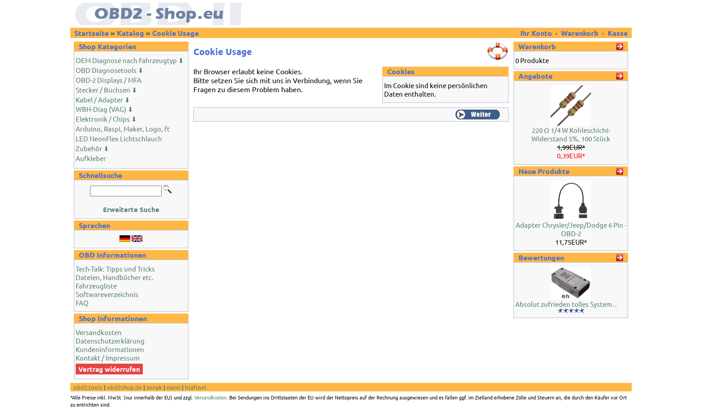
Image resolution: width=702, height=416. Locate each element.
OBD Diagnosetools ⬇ (110, 70)
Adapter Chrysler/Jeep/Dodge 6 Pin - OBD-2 (571, 229)
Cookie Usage (175, 33)
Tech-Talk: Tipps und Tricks (115, 268)
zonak (154, 387)
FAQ (82, 302)
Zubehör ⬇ (92, 148)
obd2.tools (88, 387)
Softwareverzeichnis (107, 294)
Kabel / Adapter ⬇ (103, 99)
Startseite (91, 33)
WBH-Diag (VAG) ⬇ (104, 109)
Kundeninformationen (110, 349)
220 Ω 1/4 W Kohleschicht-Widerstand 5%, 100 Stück (570, 134)
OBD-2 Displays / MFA (108, 80)
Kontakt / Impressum (108, 357)
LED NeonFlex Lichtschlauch (119, 138)
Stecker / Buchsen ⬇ (106, 89)
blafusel (195, 387)
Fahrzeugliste (96, 285)
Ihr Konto (537, 33)
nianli (173, 387)
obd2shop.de (124, 387)
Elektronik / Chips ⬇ (106, 119)
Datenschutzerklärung (110, 340)
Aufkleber (91, 158)
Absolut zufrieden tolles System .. (566, 304)
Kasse (618, 33)
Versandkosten (99, 332)
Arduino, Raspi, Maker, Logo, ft (123, 128)
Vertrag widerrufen (109, 369)
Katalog (130, 33)
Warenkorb (580, 33)
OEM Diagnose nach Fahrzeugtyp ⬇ (130, 60)
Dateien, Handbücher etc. (115, 277)
